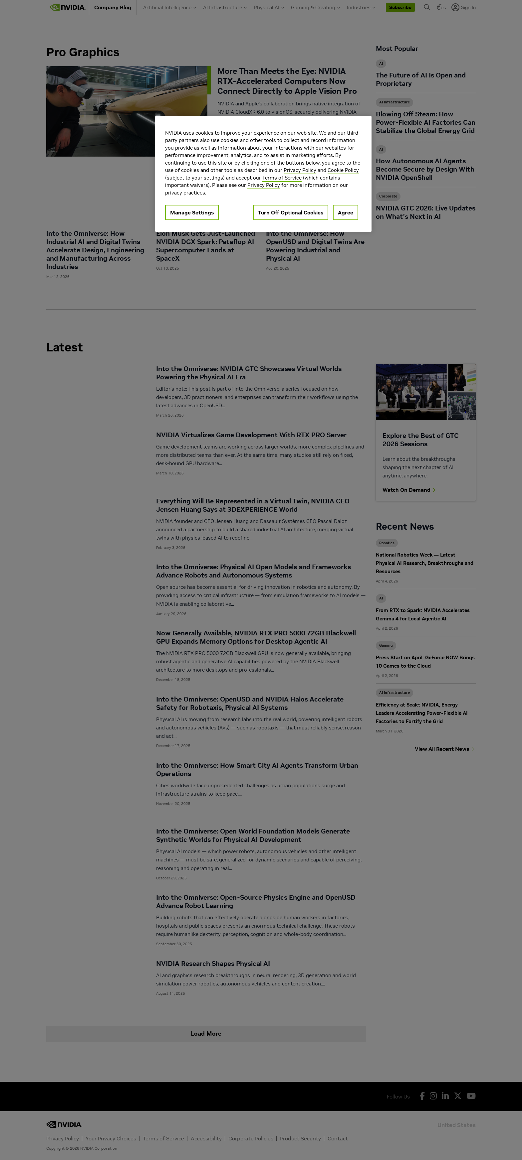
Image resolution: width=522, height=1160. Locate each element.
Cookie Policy (343, 170)
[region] (263, 174)
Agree (345, 212)
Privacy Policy (300, 170)
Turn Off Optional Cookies (290, 212)
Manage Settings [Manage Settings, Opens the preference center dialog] (192, 212)
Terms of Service (282, 178)
